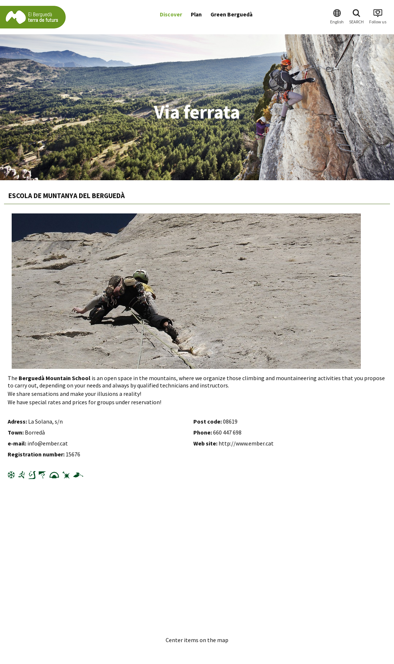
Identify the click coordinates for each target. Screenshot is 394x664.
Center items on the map (197, 640)
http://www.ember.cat (246, 443)
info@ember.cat (47, 443)
